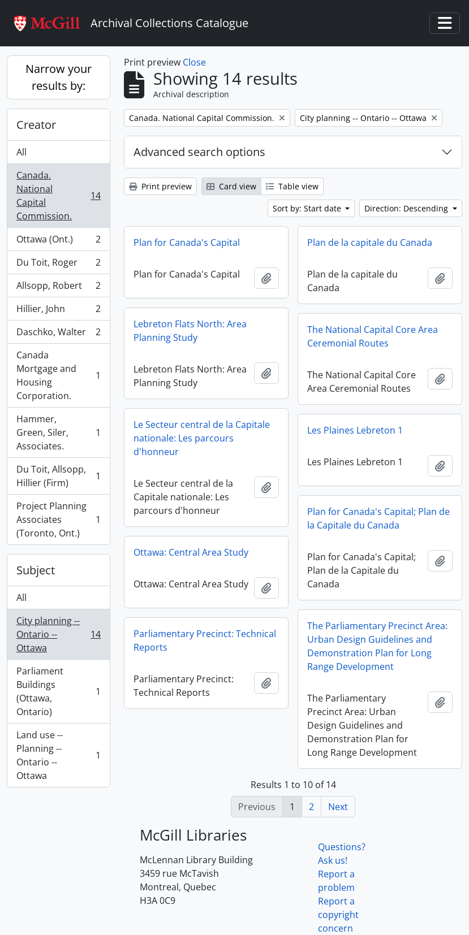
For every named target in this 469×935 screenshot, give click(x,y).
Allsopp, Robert (58, 288)
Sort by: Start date (308, 208)
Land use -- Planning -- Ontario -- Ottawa (58, 755)
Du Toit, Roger (58, 265)
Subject (35, 570)
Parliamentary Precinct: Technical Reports (205, 640)
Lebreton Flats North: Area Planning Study (190, 331)
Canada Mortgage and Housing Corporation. (58, 375)
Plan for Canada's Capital (187, 242)
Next (338, 806)
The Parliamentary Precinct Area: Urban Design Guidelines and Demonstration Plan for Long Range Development (377, 646)
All (21, 152)
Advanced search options (199, 151)
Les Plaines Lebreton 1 (355, 430)
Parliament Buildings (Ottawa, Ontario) (58, 691)
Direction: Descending (407, 208)
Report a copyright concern (338, 914)
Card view (231, 186)
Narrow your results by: (58, 77)
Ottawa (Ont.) (58, 241)
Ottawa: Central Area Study (191, 552)
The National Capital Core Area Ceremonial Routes (372, 336)
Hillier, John (58, 311)
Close (194, 62)
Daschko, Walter (58, 334)
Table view (292, 186)
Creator (36, 124)
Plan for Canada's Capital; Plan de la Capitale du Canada (378, 518)
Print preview (160, 186)
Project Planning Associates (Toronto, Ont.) (58, 519)
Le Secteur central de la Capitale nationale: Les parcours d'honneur (202, 438)
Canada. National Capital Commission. (58, 195)
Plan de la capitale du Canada (369, 242)
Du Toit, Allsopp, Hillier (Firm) (58, 476)
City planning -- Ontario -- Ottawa (58, 634)
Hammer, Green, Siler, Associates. (58, 432)
